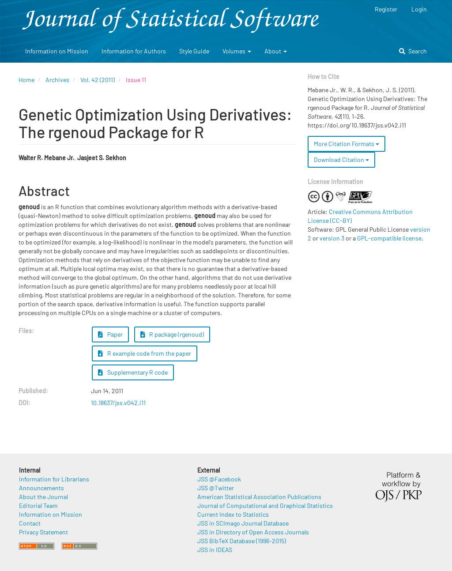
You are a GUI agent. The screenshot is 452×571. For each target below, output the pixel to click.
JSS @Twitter (215, 488)
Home (26, 79)
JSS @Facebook (219, 479)
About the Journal (43, 496)
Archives (57, 79)
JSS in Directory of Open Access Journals (253, 532)
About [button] (275, 51)
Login (419, 9)
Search (413, 51)
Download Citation (341, 159)
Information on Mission (56, 51)
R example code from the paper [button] (144, 353)
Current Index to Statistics (233, 514)
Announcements (41, 488)
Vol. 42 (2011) (97, 79)
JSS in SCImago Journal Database (243, 523)
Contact (30, 523)
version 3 (332, 238)
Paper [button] (110, 334)
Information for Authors (134, 51)
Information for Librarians (54, 479)
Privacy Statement (43, 532)
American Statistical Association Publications (259, 496)
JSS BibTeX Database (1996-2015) (241, 541)
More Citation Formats (346, 143)
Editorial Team (38, 505)
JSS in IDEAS (214, 549)
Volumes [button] (236, 51)
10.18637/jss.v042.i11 (118, 402)
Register (386, 9)
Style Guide (194, 51)
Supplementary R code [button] (133, 372)
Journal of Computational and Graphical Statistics (265, 505)
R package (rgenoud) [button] (172, 334)
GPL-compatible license (389, 238)
